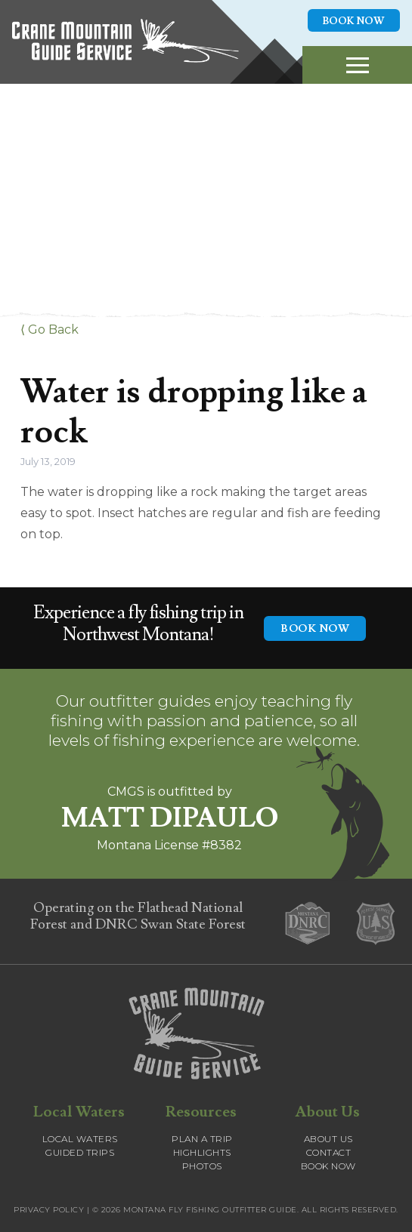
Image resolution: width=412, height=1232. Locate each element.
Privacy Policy (49, 1210)
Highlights (202, 1152)
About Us (328, 1138)
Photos (202, 1166)
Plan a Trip (202, 1138)
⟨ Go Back (49, 329)
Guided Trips (79, 1152)
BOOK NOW (314, 629)
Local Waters (80, 1138)
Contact (329, 1152)
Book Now (354, 21)
